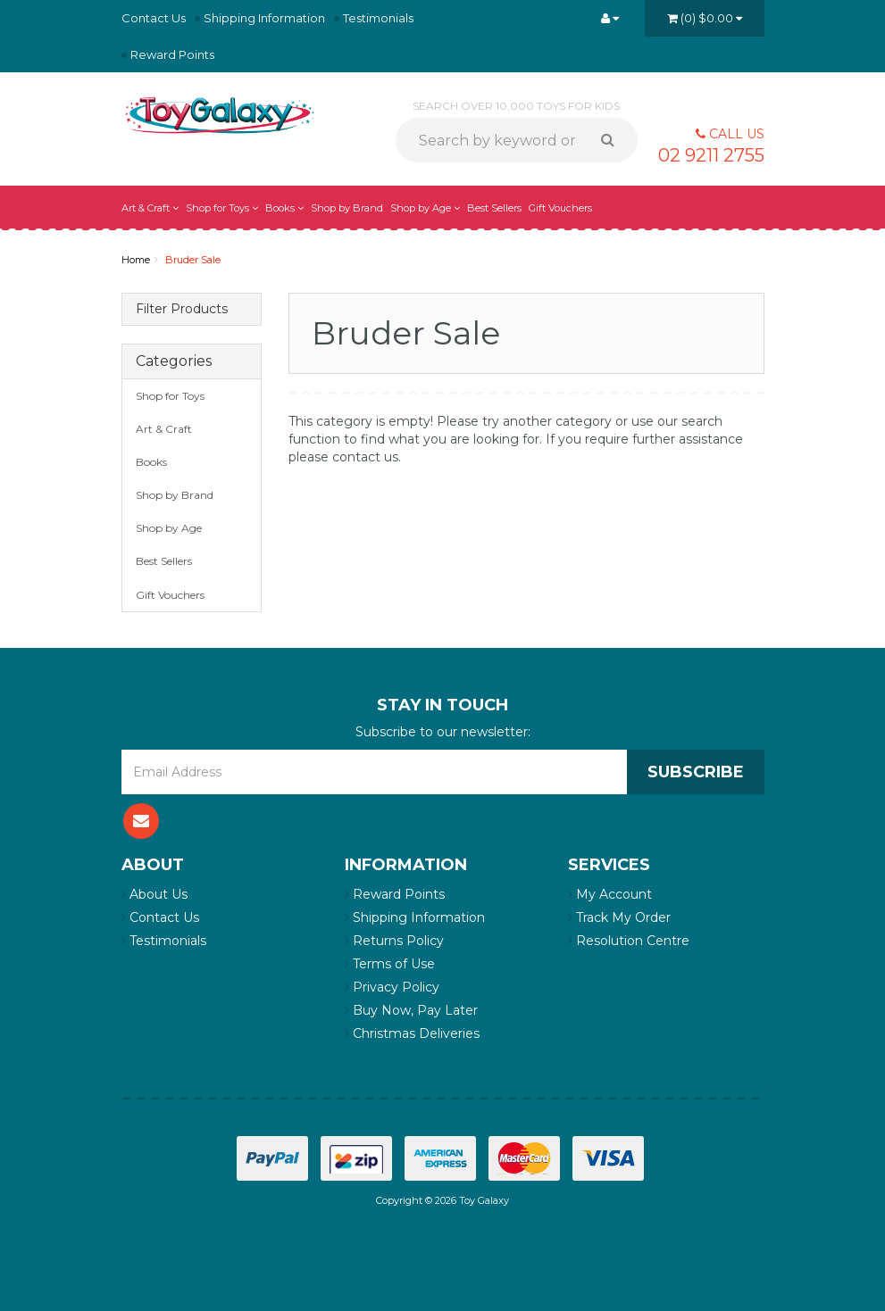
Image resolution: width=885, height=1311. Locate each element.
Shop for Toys (222, 208)
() (704, 18)
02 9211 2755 (711, 155)
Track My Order (619, 917)
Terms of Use (390, 964)
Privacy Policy (392, 987)
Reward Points (172, 54)
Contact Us (153, 18)
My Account (610, 894)
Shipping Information (264, 18)
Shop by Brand (347, 208)
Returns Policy (394, 941)
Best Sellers (494, 208)
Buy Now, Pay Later (411, 1010)
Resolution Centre (628, 941)
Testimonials (378, 18)
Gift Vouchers (560, 208)
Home (135, 259)
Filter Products (182, 309)
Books (284, 208)
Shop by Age (425, 208)
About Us (154, 894)
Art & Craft (150, 208)
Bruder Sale (193, 259)
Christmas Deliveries (412, 1033)
